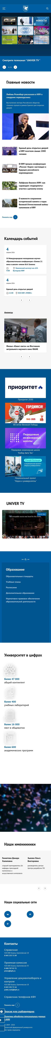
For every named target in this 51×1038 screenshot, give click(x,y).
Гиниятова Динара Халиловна (10, 859)
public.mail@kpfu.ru (11, 990)
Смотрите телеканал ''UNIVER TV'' (21, 60)
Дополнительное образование (20, 593)
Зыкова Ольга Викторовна (34, 859)
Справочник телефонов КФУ (20, 997)
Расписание (11, 587)
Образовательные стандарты (19, 576)
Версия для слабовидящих (19, 1011)
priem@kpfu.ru (9, 971)
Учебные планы (13, 582)
